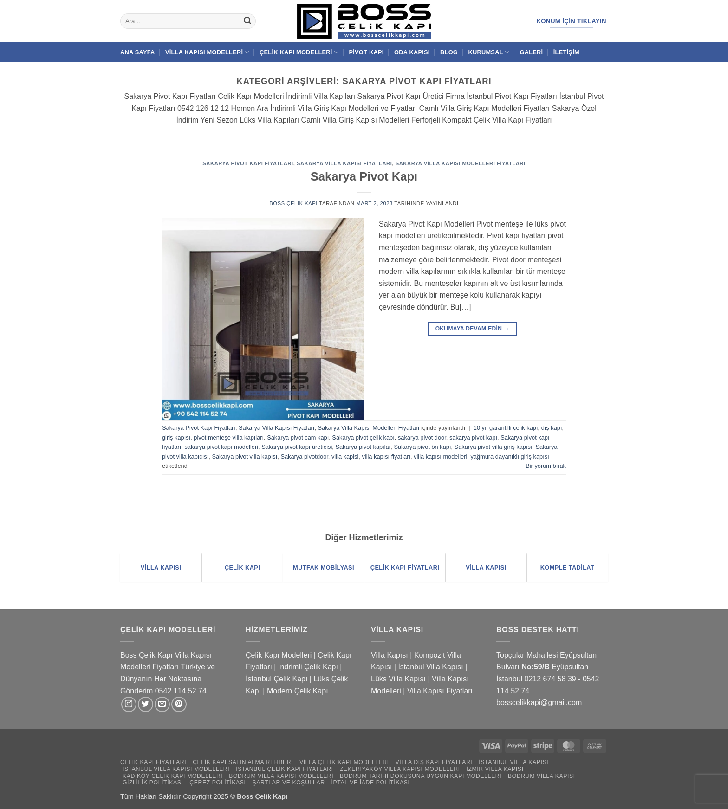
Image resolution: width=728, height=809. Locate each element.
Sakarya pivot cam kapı (298, 437)
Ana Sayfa (137, 52)
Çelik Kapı (272, 796)
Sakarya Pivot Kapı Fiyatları (247, 163)
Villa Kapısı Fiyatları (440, 691)
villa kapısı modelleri (440, 456)
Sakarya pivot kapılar (362, 446)
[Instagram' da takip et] (128, 704)
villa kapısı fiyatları (386, 456)
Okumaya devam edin (473, 328)
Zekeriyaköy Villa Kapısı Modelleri (400, 769)
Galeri (531, 52)
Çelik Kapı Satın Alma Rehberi (243, 762)
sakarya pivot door (422, 437)
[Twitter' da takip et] (145, 704)
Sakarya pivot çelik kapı (363, 437)
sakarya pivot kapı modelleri (221, 446)
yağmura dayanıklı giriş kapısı (509, 456)
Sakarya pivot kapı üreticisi (296, 446)
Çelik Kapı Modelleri (299, 52)
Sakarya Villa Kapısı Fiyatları (344, 163)
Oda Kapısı (412, 52)
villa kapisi (345, 456)
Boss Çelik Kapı (293, 203)
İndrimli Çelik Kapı (308, 667)
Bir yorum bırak (546, 465)
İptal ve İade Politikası (370, 782)
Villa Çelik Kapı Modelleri (344, 762)
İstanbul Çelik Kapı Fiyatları (284, 769)
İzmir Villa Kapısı (494, 769)
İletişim (566, 52)
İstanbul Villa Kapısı (430, 667)
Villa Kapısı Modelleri (207, 52)
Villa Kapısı (389, 655)
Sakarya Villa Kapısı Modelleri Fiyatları (461, 163)
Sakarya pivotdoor (304, 456)
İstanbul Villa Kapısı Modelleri (176, 769)
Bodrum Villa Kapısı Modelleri (281, 776)
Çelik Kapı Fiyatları (153, 762)
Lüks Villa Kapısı (398, 679)
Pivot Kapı (366, 52)
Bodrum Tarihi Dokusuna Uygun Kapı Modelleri (420, 776)
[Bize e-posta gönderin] (162, 704)
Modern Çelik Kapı (297, 691)
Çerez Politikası (217, 782)
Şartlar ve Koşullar (288, 782)
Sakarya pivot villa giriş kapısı (494, 446)
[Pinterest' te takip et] (179, 704)
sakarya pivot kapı (473, 437)
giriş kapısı (176, 437)
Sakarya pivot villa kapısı (244, 456)
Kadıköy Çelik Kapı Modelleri (172, 776)
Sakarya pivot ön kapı (422, 446)
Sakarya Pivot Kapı (364, 176)
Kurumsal (488, 52)
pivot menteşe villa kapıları (229, 437)
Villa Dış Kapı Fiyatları (434, 762)
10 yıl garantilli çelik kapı (506, 427)
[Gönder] (247, 21)
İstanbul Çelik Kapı (276, 679)
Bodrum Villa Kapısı (541, 776)
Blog (449, 52)
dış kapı (551, 427)
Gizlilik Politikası (153, 782)
